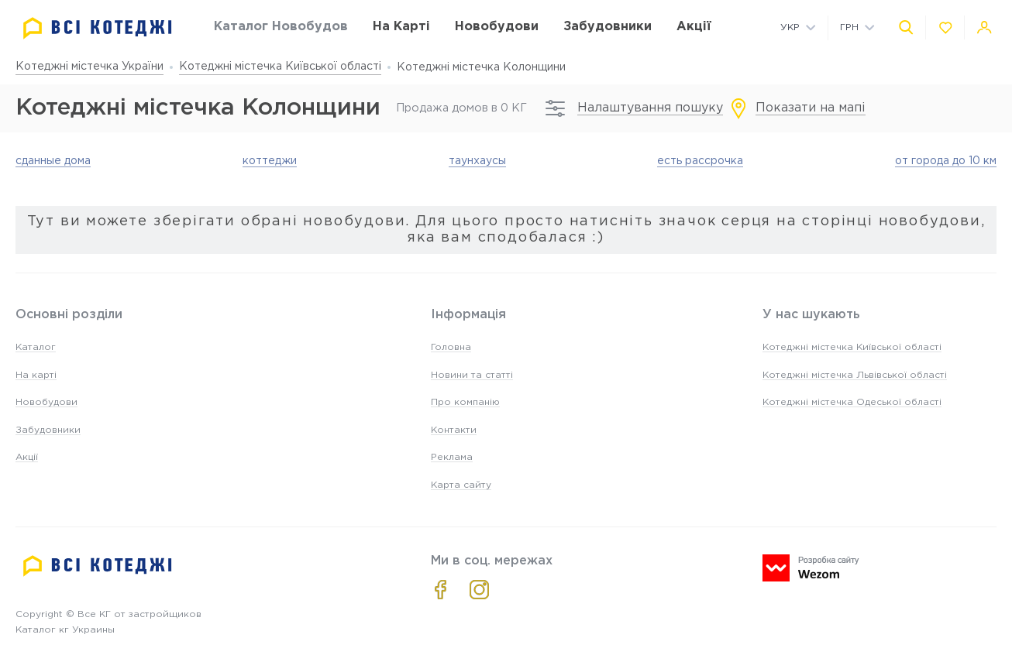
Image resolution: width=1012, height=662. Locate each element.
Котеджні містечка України (89, 66)
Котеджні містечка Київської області (280, 66)
